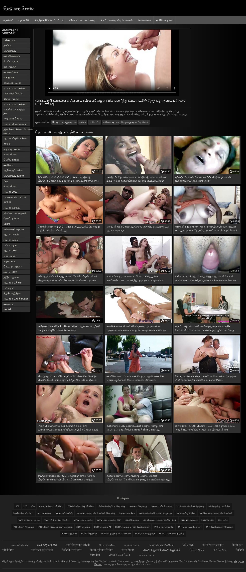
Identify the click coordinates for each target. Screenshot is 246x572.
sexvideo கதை (44, 513)
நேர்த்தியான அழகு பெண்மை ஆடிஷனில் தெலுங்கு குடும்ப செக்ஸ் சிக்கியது (69, 228)
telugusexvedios (127, 513)
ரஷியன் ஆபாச (12, 82)
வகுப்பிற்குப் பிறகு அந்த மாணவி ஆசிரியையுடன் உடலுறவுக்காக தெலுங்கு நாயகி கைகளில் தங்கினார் (206, 228)
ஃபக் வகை (144, 20)
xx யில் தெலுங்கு (89, 533)
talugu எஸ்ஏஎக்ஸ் (64, 513)
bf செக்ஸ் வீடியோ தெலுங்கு (111, 506)
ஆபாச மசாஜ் (11, 234)
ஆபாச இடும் (11, 239)
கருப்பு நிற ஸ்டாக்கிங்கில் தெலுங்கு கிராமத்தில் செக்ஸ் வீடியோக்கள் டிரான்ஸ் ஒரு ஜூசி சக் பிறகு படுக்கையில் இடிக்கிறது (204, 329)
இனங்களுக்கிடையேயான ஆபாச (17, 131)
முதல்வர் (8, 20)
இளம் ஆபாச (11, 98)
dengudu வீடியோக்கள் (162, 506)
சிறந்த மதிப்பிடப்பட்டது (49, 20)
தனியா (8, 45)
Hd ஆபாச (9, 40)
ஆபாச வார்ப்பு (12, 207)
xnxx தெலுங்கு (83, 527)
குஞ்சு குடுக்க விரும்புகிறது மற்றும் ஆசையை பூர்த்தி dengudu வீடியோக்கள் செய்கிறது (69, 328)
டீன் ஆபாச (10, 255)
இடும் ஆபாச (11, 277)
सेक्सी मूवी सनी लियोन (101, 549)
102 (17, 506)
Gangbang (9, 77)
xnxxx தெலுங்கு (69, 533)
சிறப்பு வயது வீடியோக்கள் (116, 20)
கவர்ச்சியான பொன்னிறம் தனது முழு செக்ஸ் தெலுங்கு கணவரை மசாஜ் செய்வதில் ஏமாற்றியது (136, 328)
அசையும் (9, 304)
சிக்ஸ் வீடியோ (107, 544)
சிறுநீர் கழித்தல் (12, 293)
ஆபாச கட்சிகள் (13, 282)
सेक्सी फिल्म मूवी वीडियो (78, 544)
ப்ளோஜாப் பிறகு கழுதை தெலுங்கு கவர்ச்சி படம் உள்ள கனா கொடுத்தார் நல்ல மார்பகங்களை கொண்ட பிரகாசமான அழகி (207, 279)
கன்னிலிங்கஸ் (12, 56)
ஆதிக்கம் (9, 165)
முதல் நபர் (10, 261)
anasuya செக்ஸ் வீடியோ (51, 506)
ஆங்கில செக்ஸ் (20, 544)
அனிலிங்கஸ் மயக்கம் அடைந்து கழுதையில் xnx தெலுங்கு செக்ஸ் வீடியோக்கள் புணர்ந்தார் (135, 378)
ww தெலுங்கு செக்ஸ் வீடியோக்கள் (216, 513)
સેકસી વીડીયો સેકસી (120, 554)
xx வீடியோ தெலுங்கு (145, 533)
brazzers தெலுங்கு (138, 506)
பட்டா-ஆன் (10, 245)
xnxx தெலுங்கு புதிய (164, 527)
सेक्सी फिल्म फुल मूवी (213, 544)
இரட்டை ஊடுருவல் (15, 213)
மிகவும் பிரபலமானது (82, 20)
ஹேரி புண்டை (12, 218)
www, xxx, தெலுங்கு (83, 520)
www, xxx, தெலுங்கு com (109, 520)
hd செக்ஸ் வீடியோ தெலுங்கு (190, 506)
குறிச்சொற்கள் (164, 20)
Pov (6, 181)
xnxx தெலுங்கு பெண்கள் (190, 527)
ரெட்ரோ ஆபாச (13, 266)
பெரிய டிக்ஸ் (11, 61)
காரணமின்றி (11, 72)
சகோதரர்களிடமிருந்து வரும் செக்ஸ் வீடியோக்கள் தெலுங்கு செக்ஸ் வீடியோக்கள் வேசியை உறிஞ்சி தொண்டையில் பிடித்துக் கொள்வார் (67, 279)
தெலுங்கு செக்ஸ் (18, 8)
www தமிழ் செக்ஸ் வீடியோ (57, 520)
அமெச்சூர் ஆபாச (14, 229)
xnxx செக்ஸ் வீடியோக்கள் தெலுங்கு (55, 527)
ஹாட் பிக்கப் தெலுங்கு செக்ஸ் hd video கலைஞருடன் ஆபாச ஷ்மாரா (137, 228)
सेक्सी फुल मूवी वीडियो (42, 549)
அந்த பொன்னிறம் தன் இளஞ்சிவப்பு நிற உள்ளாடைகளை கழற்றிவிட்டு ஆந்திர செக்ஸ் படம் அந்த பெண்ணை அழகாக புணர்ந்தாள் (68, 428)
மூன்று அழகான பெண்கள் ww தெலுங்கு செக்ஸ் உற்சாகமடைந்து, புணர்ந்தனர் (203, 178)
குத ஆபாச (10, 66)
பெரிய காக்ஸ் (11, 159)
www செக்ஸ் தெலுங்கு (29, 520)
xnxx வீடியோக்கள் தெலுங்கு (219, 527)
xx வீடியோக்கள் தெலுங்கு (171, 533)
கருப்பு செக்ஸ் (132, 544)
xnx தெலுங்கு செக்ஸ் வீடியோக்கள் (159, 520)
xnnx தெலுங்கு (132, 520)
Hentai (7, 309)
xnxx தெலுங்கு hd (102, 527)
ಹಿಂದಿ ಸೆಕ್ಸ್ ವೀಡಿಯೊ (47, 544)
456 (33, 506)
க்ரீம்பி (7, 202)
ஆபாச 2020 (11, 250)
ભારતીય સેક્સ (220, 549)
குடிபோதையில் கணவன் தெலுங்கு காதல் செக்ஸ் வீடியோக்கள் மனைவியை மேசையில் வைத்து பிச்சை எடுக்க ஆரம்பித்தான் (66, 478)
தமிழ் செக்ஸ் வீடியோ (161, 544)
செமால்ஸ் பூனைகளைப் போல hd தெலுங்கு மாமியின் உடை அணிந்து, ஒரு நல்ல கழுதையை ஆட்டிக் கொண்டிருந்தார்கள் (135, 279)
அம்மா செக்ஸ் (147, 554)
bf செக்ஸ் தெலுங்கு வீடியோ (80, 506)
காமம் (7, 143)
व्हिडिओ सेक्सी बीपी (72, 549)
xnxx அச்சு (222, 520)
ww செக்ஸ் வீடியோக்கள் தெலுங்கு (155, 513)
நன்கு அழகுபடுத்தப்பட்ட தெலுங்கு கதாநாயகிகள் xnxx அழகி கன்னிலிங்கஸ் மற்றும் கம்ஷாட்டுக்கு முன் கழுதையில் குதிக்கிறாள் (136, 179)
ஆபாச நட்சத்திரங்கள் (16, 298)
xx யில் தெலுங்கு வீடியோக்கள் (116, 533)
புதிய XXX (23, 20)
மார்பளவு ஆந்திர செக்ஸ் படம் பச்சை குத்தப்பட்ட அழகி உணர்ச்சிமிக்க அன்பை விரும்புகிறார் (205, 427)
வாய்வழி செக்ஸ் (13, 93)
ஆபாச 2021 (11, 271)
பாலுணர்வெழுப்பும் (15, 197)
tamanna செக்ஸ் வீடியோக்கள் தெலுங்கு (96, 513)
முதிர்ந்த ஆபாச (12, 149)
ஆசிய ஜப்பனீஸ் (13, 170)
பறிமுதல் (9, 288)
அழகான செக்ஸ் (13, 118)
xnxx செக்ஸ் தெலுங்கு (23, 527)
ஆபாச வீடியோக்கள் (15, 138)
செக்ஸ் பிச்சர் (196, 549)
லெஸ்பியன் (10, 154)
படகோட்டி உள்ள (14, 175)
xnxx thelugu (207, 520)
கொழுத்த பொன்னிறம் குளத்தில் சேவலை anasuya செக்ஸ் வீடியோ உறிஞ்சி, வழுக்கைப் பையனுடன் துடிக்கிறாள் (67, 378)
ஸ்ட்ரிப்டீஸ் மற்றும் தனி (14, 111)
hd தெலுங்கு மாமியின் (219, 506)
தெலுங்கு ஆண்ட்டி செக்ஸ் (135, 122)
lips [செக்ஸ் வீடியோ (23, 513)
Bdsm (7, 223)
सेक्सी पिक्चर (128, 549)
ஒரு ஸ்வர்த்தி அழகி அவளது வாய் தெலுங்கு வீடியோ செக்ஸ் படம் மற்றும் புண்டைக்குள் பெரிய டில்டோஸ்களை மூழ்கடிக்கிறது (68, 179)
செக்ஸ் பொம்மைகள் (15, 123)
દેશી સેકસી (188, 544)
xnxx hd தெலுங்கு (188, 520)
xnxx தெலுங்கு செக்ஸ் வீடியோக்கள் (132, 527)
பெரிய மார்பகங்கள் (15, 88)
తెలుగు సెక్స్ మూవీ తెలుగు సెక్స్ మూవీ (162, 549)
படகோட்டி (10, 50)
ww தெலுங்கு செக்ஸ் (185, 513)
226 (25, 506)
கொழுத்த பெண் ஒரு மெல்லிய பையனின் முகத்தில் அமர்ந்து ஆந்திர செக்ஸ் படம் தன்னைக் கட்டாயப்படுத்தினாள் (205, 378)
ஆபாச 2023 (11, 191)
